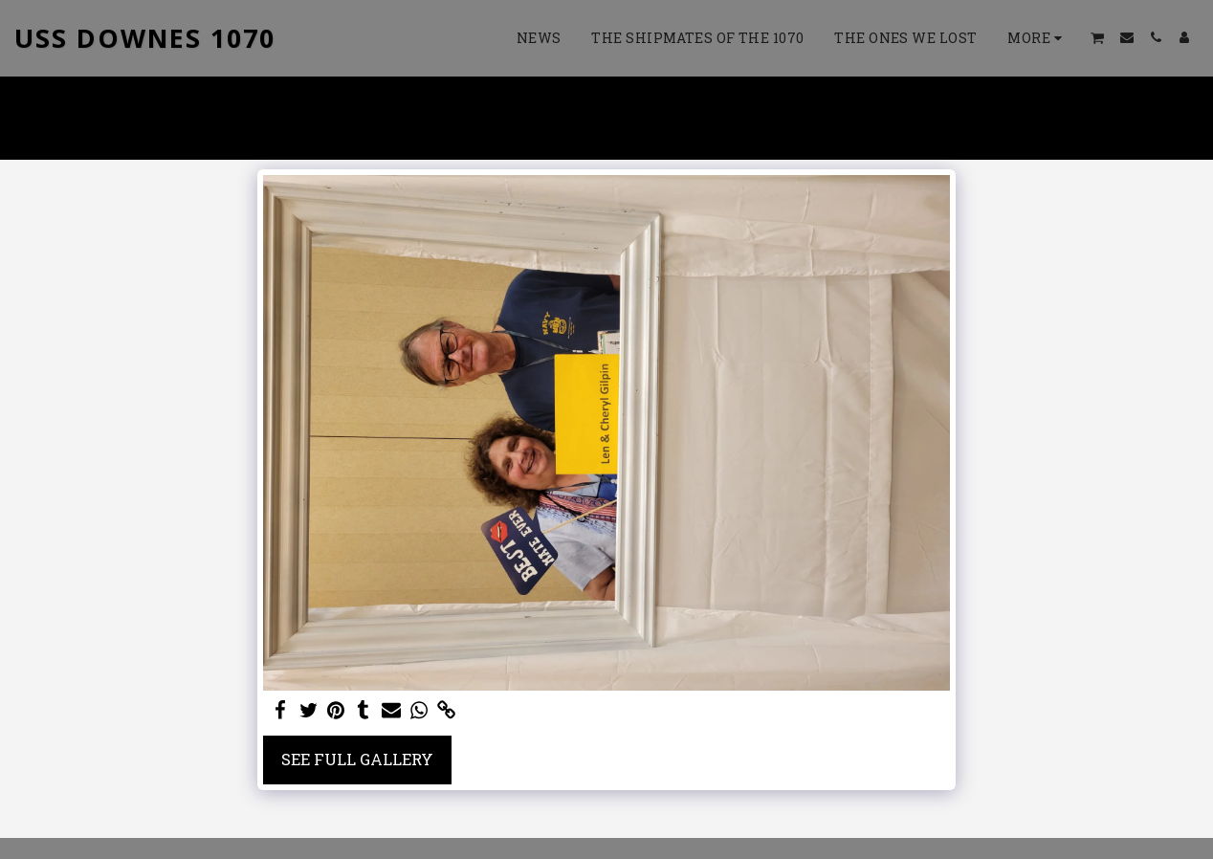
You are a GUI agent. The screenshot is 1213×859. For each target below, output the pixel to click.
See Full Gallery (357, 759)
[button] (1098, 38)
